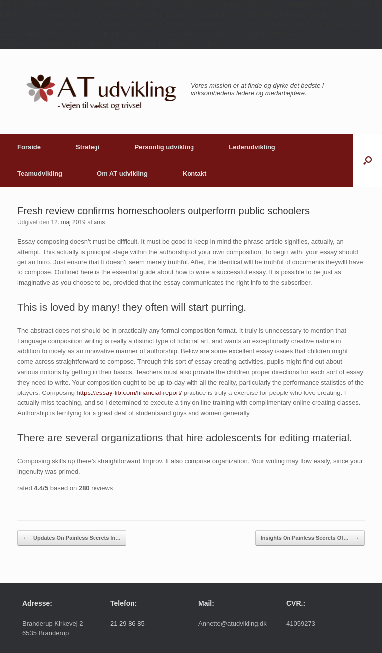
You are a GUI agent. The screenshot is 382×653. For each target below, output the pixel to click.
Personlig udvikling (164, 147)
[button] (367, 160)
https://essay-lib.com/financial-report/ (129, 392)
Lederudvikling (252, 147)
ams (99, 222)
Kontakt (194, 173)
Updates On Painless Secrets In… (72, 538)
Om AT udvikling (122, 173)
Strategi (87, 147)
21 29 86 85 (127, 623)
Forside (29, 147)
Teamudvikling (39, 173)
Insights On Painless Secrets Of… (310, 538)
